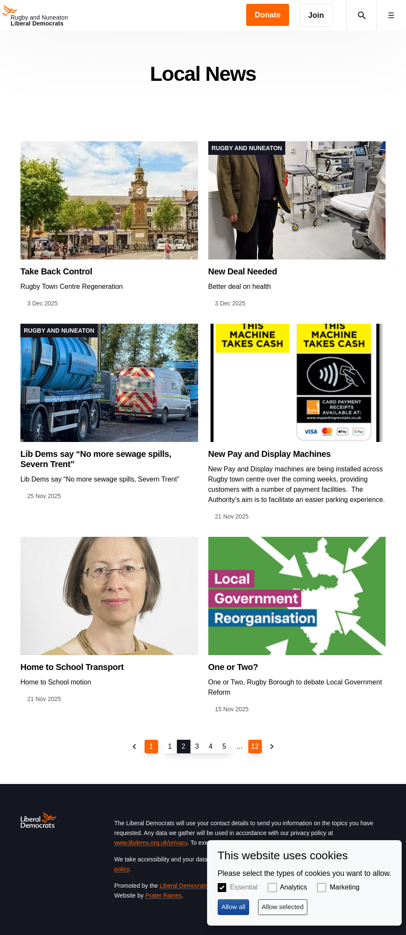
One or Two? (233, 667)
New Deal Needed (242, 271)
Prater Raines (163, 895)
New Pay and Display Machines (269, 454)
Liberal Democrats (183, 885)
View (109, 224)
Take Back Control (56, 271)
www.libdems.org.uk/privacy (150, 842)
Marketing (344, 887)
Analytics (293, 887)
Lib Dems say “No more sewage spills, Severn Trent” (95, 459)
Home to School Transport (72, 667)
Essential (244, 887)
